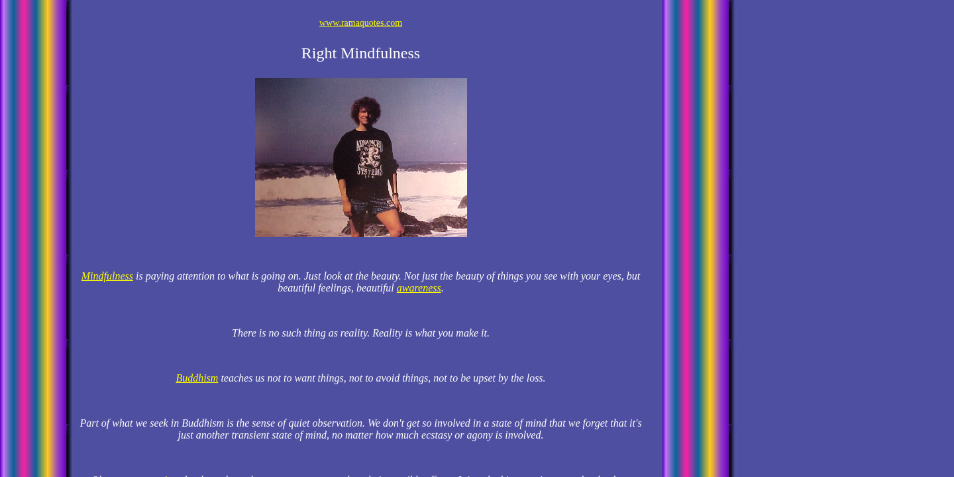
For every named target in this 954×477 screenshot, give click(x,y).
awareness (419, 287)
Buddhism (197, 378)
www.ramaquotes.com (360, 23)
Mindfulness (107, 276)
